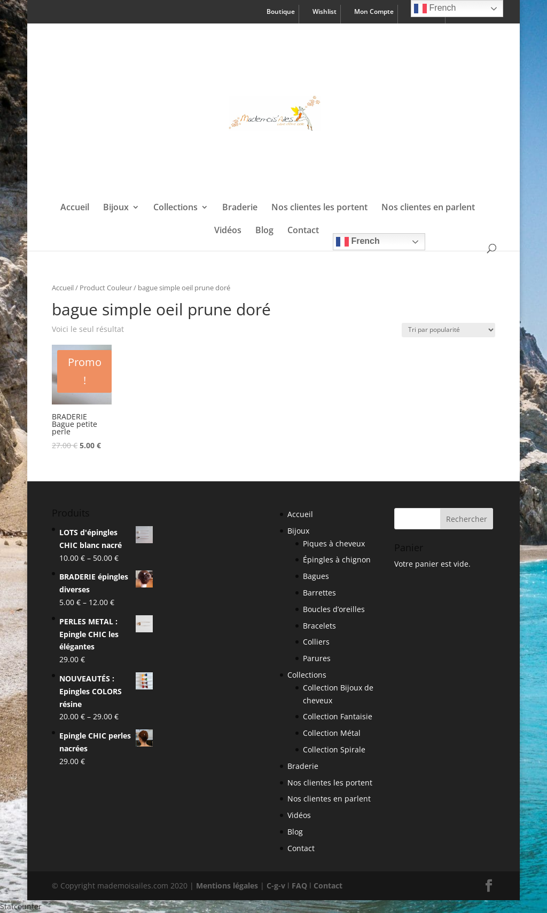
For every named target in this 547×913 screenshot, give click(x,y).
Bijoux (116, 208)
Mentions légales (227, 885)
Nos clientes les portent (319, 208)
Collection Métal (332, 733)
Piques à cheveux (334, 543)
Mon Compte (374, 12)
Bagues (316, 576)
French (358, 241)
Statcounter (21, 906)
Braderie (239, 208)
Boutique (281, 12)
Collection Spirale (334, 749)
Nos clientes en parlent (428, 208)
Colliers (316, 642)
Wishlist (324, 12)
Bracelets (319, 626)
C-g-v (276, 885)
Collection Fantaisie (337, 716)
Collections (175, 208)
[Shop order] (448, 330)
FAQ (299, 885)
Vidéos (227, 231)
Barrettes (319, 593)
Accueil (74, 208)
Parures (317, 658)
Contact (303, 231)
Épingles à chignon (337, 559)
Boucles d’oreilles (334, 609)
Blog (264, 231)
